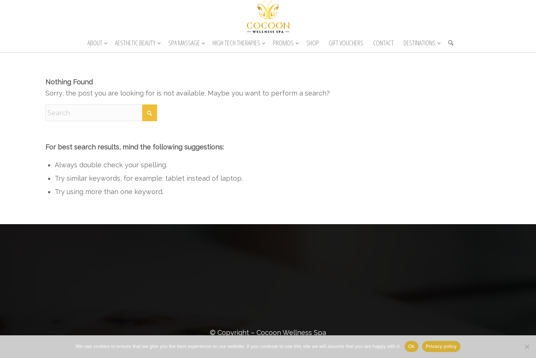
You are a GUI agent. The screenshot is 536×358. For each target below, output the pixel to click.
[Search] (448, 42)
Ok (411, 346)
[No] (526, 346)
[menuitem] (96, 42)
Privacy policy (441, 346)
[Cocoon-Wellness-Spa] (268, 16)
